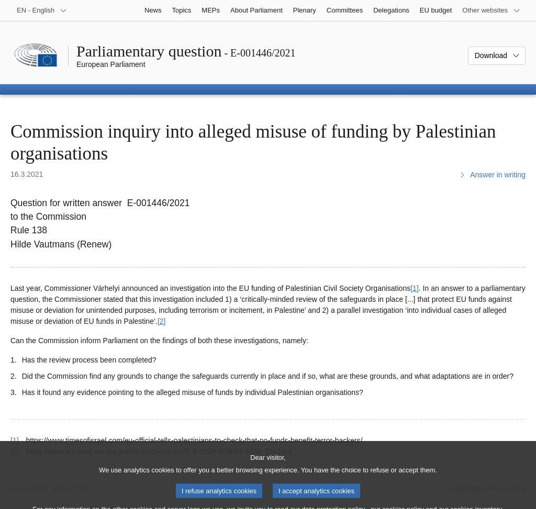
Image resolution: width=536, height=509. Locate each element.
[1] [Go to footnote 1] (414, 288)
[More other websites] (491, 10)
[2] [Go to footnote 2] (162, 321)
